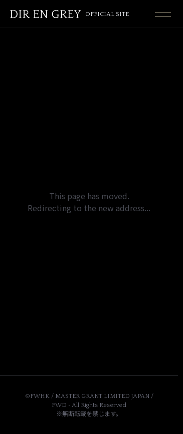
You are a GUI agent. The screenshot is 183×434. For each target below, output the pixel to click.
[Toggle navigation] (163, 14)
